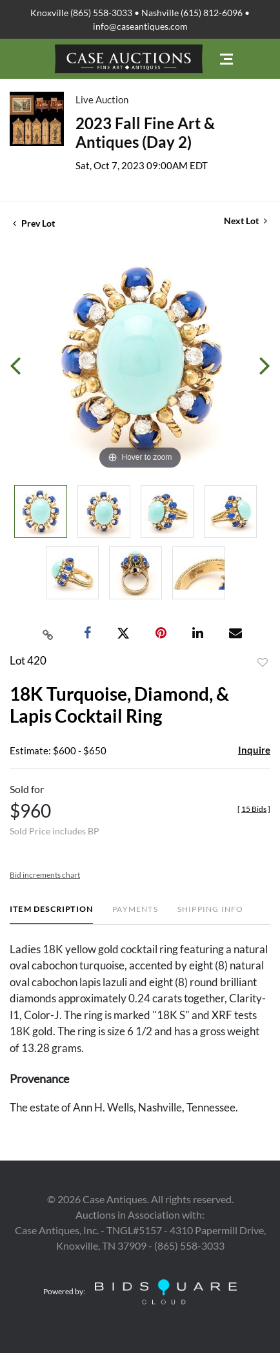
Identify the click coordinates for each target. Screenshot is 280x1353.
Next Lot (245, 220)
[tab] (51, 914)
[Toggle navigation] (226, 59)
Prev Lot (34, 223)
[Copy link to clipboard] (48, 633)
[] (253, 809)
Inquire (254, 750)
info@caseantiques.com (140, 26)
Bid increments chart (45, 875)
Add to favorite (262, 663)
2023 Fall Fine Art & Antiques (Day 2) (145, 132)
